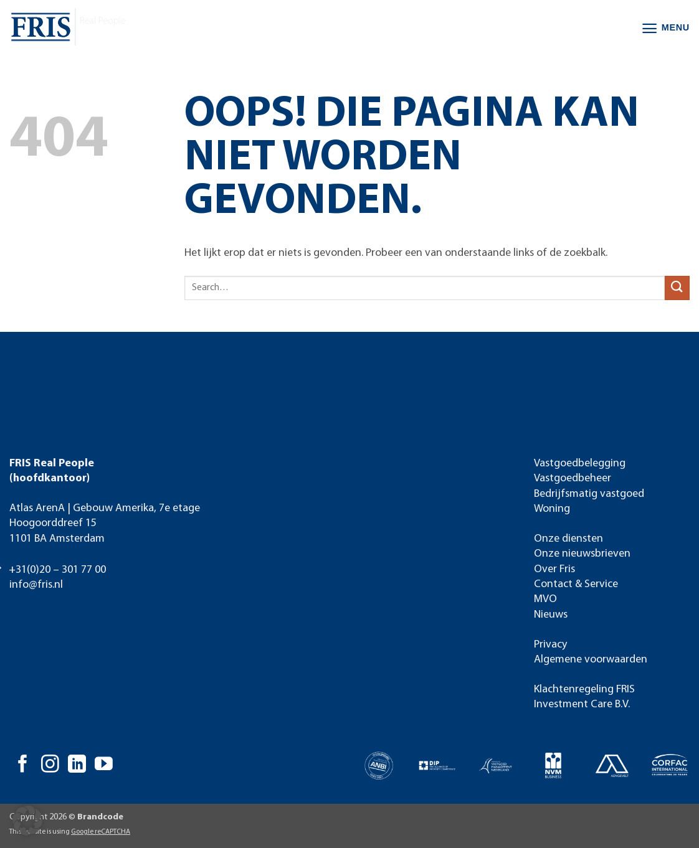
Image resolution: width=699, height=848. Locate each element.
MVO (545, 599)
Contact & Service (576, 584)
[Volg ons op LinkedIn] (77, 765)
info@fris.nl (36, 585)
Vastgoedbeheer (572, 478)
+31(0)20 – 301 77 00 (57, 570)
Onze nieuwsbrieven (582, 554)
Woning (552, 509)
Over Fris (554, 569)
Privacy (550, 645)
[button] (665, 28)
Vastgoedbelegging (579, 463)
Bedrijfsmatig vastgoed (589, 494)
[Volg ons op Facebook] (23, 765)
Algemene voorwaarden (590, 660)
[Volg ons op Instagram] (50, 765)
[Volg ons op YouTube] (104, 765)
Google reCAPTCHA (100, 832)
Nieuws (551, 615)
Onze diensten (568, 539)
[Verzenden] (677, 288)
